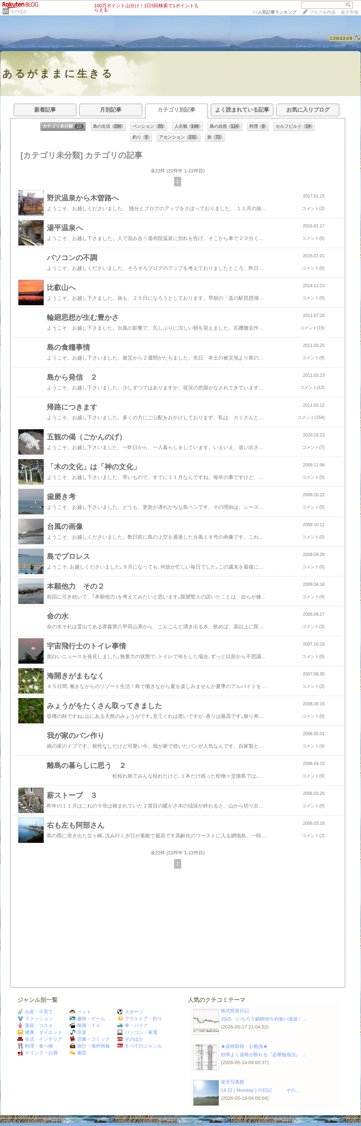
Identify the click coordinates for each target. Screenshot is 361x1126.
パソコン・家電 (137, 1032)
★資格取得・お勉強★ (244, 1046)
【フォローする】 (312, 46)
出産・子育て (35, 1011)
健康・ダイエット (39, 1032)
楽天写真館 (232, 1082)
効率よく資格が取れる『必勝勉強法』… (263, 1054)
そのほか (18, 11)
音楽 (78, 1032)
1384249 (341, 38)
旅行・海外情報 (90, 1046)
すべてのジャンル (139, 1046)
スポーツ (130, 1011)
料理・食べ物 (35, 1046)
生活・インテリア (39, 1039)
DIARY (27, 46)
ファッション (35, 1018)
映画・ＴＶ (85, 1025)
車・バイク (132, 1025)
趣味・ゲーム (87, 1018)
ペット (80, 1011)
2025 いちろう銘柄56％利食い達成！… (264, 1019)
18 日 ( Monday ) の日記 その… (260, 1090)
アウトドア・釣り (139, 1018)
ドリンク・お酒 (37, 1052)
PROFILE (49, 46)
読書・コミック (90, 1039)
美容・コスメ (35, 1025)
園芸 (78, 1052)
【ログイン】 (347, 46)
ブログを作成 (322, 12)
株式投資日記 (235, 1010)
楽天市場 (349, 12)
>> (275, 12)
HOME (9, 46)
